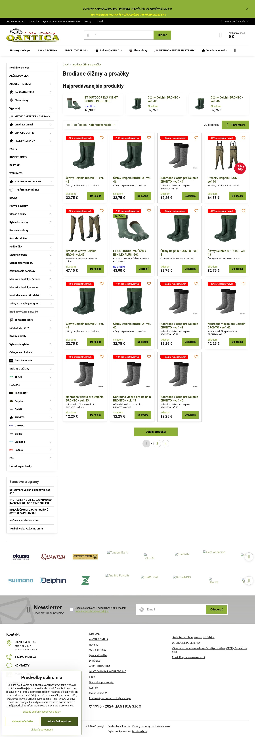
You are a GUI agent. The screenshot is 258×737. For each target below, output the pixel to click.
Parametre (235, 125)
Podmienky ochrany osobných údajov (194, 637)
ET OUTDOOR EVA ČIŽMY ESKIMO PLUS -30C (101, 99)
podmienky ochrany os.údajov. (92, 611)
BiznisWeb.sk (139, 731)
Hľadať (162, 35)
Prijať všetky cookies (59, 721)
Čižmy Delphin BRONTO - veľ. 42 (164, 99)
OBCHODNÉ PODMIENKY (186, 642)
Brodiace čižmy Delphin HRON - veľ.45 (81, 252)
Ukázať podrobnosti (42, 729)
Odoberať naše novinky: (49, 613)
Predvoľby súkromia (119, 726)
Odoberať (216, 609)
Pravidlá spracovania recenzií (188, 657)
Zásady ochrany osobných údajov (151, 726)
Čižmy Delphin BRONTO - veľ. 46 (227, 99)
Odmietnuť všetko (22, 721)
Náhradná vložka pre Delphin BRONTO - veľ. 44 (179, 179)
